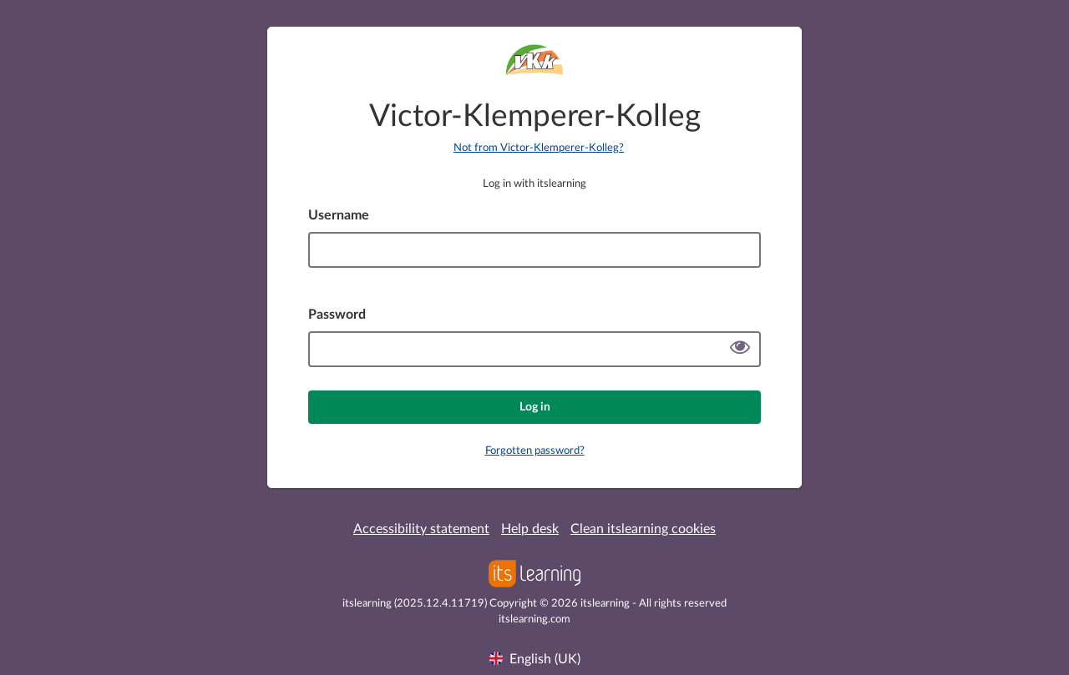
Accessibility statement (421, 529)
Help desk (530, 529)
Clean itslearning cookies (643, 529)
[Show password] (740, 349)
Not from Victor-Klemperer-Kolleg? (538, 148)
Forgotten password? (535, 451)
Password (337, 314)
